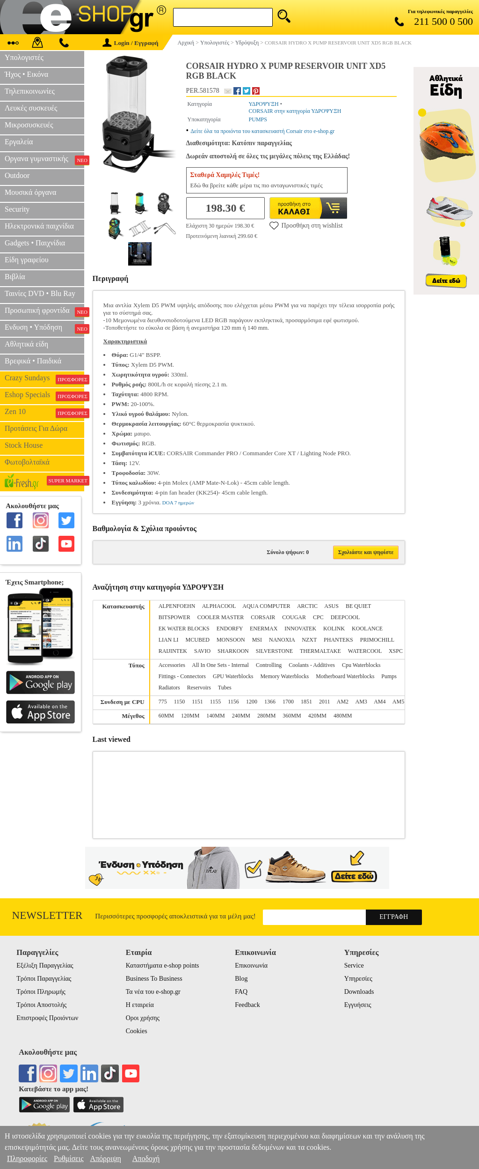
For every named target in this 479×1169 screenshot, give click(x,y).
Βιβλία (15, 277)
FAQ (241, 991)
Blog (241, 978)
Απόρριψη (105, 1158)
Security (17, 209)
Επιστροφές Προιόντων (47, 1017)
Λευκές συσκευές (31, 108)
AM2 (342, 701)
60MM (166, 715)
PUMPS (258, 119)
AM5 (398, 701)
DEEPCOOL (345, 617)
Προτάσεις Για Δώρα (36, 428)
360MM (292, 715)
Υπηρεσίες (358, 978)
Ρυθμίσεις (68, 1158)
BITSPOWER (174, 617)
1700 (288, 701)
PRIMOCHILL (377, 639)
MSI (257, 639)
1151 (197, 701)
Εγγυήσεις (357, 1004)
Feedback (247, 1004)
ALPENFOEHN (177, 606)
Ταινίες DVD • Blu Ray (40, 293)
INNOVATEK (300, 628)
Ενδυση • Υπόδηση (44, 328)
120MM (190, 715)
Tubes (225, 687)
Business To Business (154, 978)
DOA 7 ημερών (178, 502)
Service (354, 965)
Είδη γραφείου (27, 260)
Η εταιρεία (140, 1004)
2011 (324, 701)
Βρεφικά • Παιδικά (33, 361)
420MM (317, 715)
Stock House (24, 445)
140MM (215, 715)
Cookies (136, 1031)
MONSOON (231, 639)
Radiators (169, 687)
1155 (215, 701)
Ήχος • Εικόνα (26, 74)
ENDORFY (230, 628)
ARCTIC (307, 606)
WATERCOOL (365, 651)
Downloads (359, 991)
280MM (266, 715)
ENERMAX (263, 628)
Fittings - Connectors (182, 676)
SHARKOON (233, 651)
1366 (270, 701)
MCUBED (198, 639)
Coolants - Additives (312, 665)
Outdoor (17, 175)
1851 (306, 701)
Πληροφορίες (27, 1158)
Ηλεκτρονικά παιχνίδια (39, 226)
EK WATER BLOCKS (184, 628)
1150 (179, 701)
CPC (318, 617)
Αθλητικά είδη (26, 344)
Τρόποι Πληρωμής (40, 991)
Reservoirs (199, 687)
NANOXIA (282, 639)
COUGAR (294, 617)
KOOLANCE (367, 628)
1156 (233, 701)
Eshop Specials (44, 396)
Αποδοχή (146, 1158)
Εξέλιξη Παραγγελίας (44, 965)
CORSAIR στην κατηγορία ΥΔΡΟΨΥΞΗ (295, 111)
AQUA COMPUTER (266, 606)
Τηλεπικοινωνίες (30, 91)
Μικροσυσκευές (29, 125)
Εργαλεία (19, 142)
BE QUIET (358, 606)
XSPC (396, 651)
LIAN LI (169, 639)
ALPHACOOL (219, 606)
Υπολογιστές (24, 57)
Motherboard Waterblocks (345, 676)
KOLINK (334, 628)
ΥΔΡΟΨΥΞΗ (264, 104)
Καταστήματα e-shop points (162, 965)
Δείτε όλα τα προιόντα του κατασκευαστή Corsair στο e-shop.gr (262, 131)
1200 (251, 701)
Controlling (269, 665)
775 (163, 701)
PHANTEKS (338, 639)
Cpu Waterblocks (361, 665)
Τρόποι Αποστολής (41, 1004)
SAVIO (202, 651)
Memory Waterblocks (284, 676)
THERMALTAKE (320, 651)
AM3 (361, 701)
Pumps (389, 676)
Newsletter (47, 915)
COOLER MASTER (220, 617)
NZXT (309, 639)
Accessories (172, 665)
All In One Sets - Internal (220, 665)
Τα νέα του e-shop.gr (153, 991)
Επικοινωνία (251, 965)
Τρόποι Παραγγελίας (43, 978)
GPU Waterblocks (233, 676)
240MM (241, 715)
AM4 (379, 701)
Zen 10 (44, 412)
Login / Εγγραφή (130, 42)
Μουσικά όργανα (30, 192)
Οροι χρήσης (143, 1017)
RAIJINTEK (173, 651)
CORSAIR (263, 617)
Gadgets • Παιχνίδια (35, 243)
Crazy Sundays (44, 379)
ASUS (331, 606)
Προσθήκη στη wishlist (306, 225)
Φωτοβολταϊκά (27, 462)
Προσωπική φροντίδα (44, 311)
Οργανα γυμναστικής (44, 160)
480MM (343, 715)
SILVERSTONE (274, 651)
